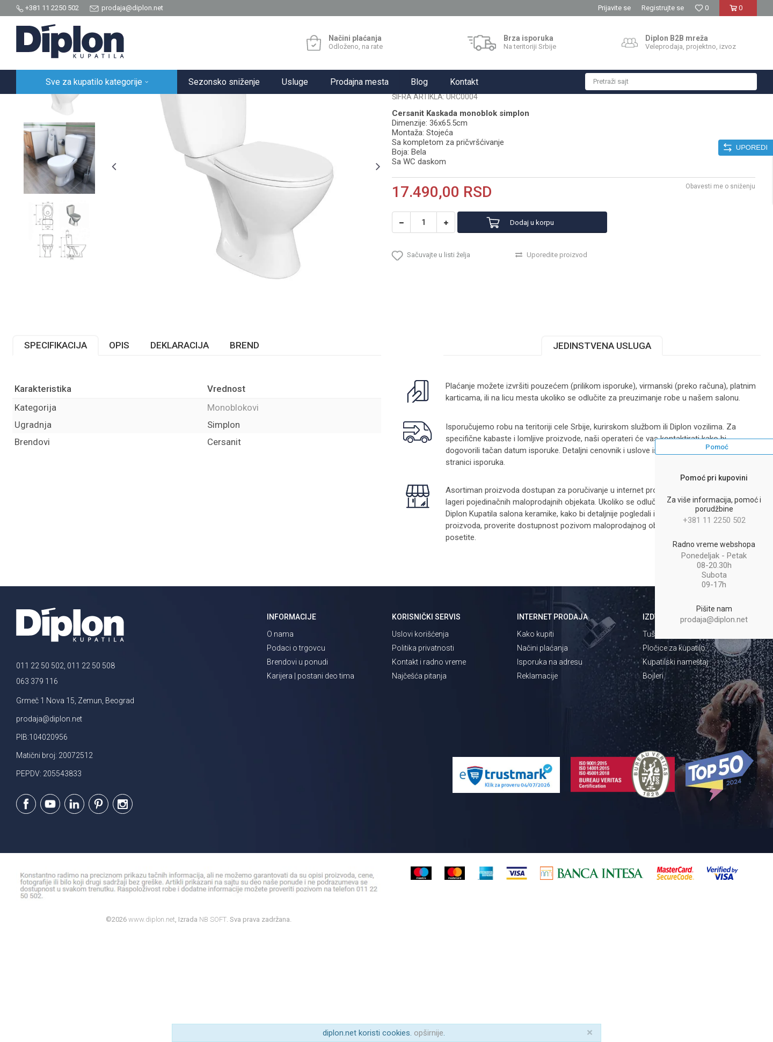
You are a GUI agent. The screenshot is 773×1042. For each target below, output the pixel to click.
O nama (280, 739)
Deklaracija (183, 451)
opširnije (428, 1033)
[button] (671, 81)
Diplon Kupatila (39, 105)
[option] (62, 185)
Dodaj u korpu (544, 322)
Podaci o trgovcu (296, 753)
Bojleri (653, 781)
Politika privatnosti (423, 753)
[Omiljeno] (702, 8)
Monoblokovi (184, 105)
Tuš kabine (661, 739)
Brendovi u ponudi (297, 767)
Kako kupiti (535, 739)
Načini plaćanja (542, 753)
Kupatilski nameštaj (675, 767)
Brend (248, 451)
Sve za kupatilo (95, 105)
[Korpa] (737, 12)
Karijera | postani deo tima (310, 781)
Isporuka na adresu (549, 767)
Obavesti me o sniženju (717, 286)
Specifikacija (59, 451)
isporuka (488, 568)
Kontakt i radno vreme (429, 767)
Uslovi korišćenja (420, 739)
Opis (123, 451)
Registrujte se (662, 8)
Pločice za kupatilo (674, 753)
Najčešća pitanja (419, 781)
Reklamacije (537, 781)
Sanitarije (141, 105)
